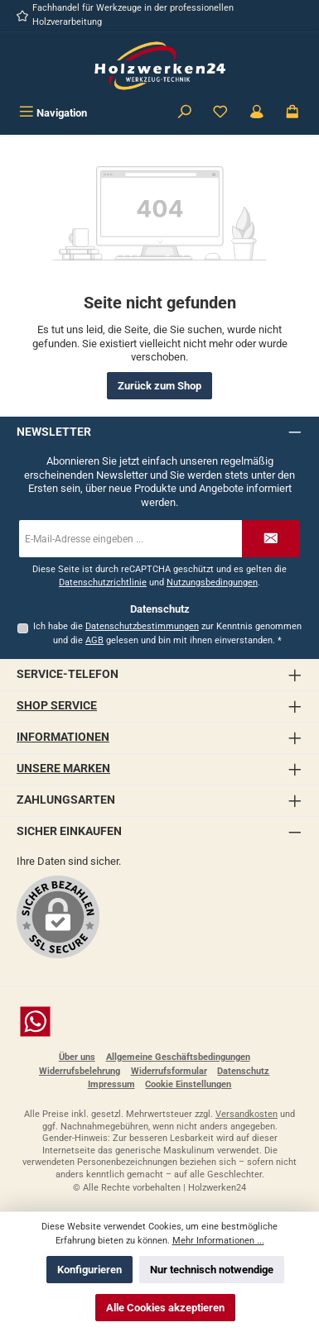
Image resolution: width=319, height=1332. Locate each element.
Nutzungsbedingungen (212, 582)
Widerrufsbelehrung (79, 1071)
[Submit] (271, 538)
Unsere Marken (63, 768)
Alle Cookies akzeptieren (165, 1307)
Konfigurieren (89, 1269)
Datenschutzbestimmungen (142, 626)
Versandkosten (246, 1114)
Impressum (111, 1084)
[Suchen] (185, 113)
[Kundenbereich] (257, 113)
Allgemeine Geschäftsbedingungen (178, 1057)
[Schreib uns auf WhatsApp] (159, 1021)
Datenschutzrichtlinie (103, 582)
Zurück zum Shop (159, 386)
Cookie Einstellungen (188, 1084)
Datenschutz (243, 1071)
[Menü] (53, 113)
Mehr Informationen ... (218, 1240)
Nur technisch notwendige (211, 1269)
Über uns (77, 1057)
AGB (94, 640)
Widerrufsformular (169, 1071)
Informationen (63, 737)
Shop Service (57, 706)
